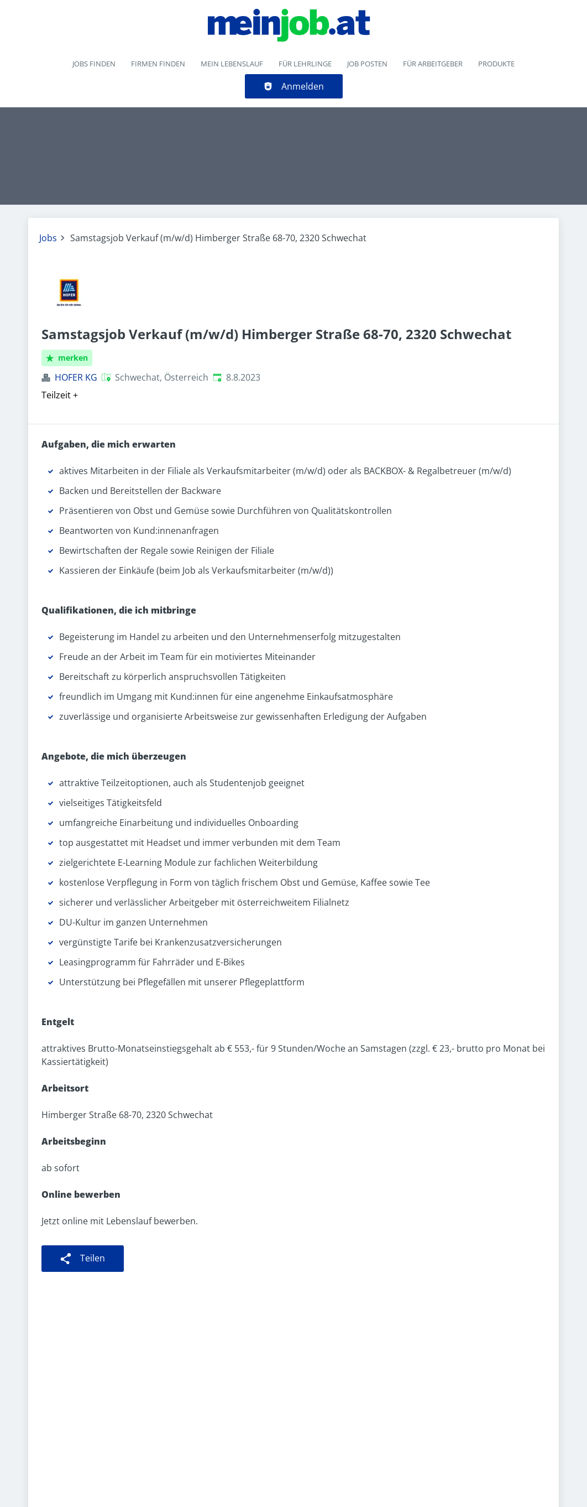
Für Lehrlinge (305, 64)
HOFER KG (76, 377)
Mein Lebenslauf (232, 64)
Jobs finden (94, 64)
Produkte (496, 64)
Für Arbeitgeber (433, 64)
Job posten (367, 64)
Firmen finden (158, 64)
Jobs (48, 238)
